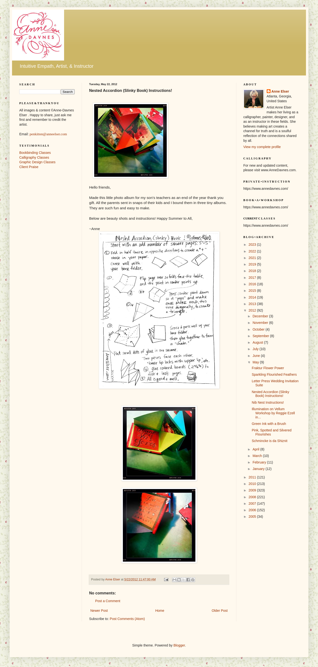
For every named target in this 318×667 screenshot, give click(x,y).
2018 (253, 271)
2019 (253, 264)
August (258, 342)
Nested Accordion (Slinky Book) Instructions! (270, 394)
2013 (253, 304)
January (258, 469)
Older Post (220, 611)
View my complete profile (262, 147)
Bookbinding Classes (35, 153)
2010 (253, 484)
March (257, 456)
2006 (253, 510)
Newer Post (99, 611)
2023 (253, 244)
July (255, 349)
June (256, 356)
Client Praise (28, 167)
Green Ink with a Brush (269, 424)
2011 (253, 477)
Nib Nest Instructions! (268, 402)
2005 (253, 516)
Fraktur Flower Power (268, 368)
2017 (253, 277)
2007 (253, 503)
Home (159, 611)
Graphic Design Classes (37, 162)
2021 (253, 258)
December (260, 316)
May (256, 362)
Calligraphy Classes (34, 157)
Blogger (179, 645)
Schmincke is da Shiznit (269, 441)
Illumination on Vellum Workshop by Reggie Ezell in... (273, 413)
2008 (253, 497)
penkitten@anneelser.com (48, 134)
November (260, 323)
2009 (253, 490)
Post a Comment (107, 601)
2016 (253, 284)
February (259, 462)
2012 (253, 310)
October (258, 329)
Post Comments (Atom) (127, 619)
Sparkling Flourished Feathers (274, 374)
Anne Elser (280, 91)
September (261, 336)
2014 (253, 297)
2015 (253, 291)
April (256, 449)
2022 (253, 251)
